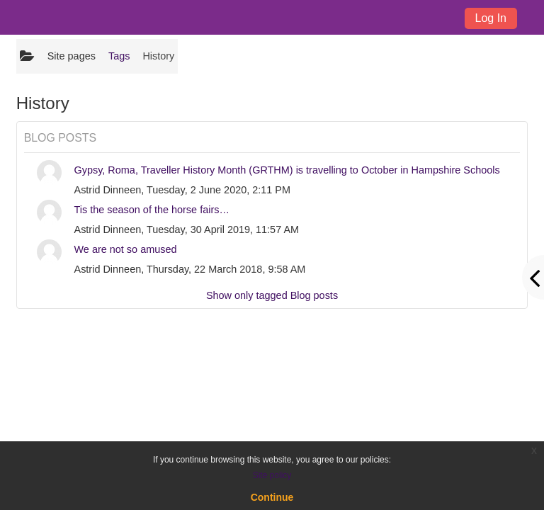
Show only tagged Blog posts (272, 295)
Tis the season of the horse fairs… (152, 209)
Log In (490, 18)
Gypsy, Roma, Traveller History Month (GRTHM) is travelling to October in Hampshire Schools (287, 170)
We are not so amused (125, 249)
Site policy (272, 475)
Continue (272, 497)
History (158, 56)
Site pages (71, 56)
